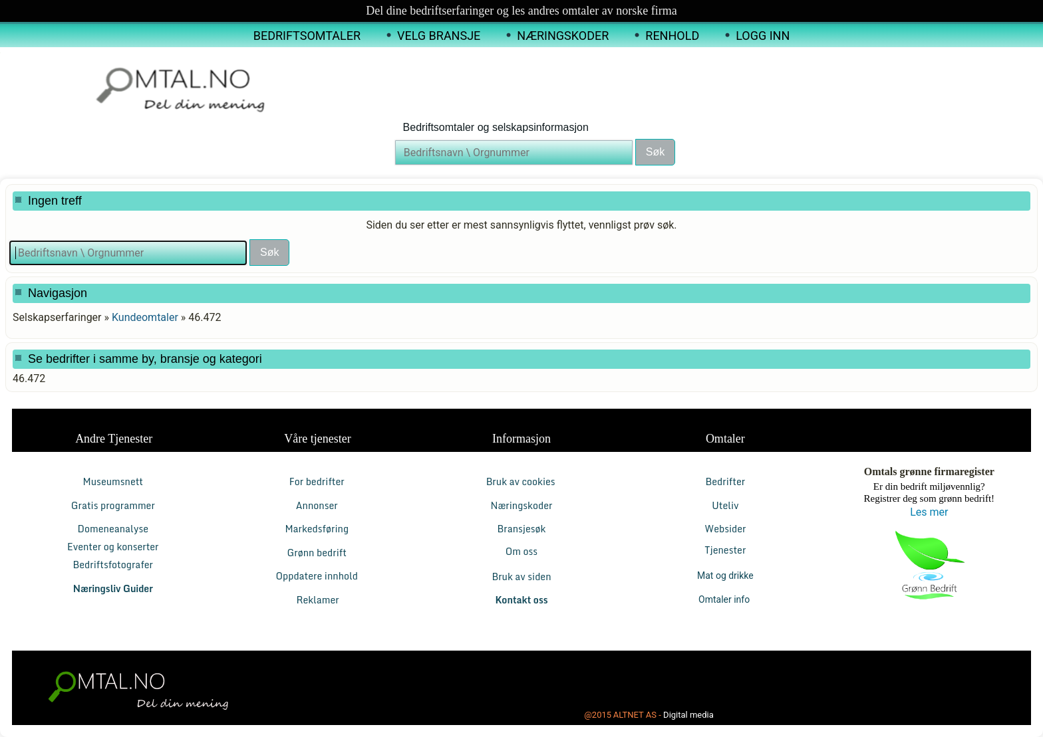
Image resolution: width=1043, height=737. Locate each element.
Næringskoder (563, 36)
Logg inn (763, 36)
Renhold (672, 36)
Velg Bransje (438, 36)
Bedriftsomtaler (307, 36)
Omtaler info (725, 599)
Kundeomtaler (145, 317)
